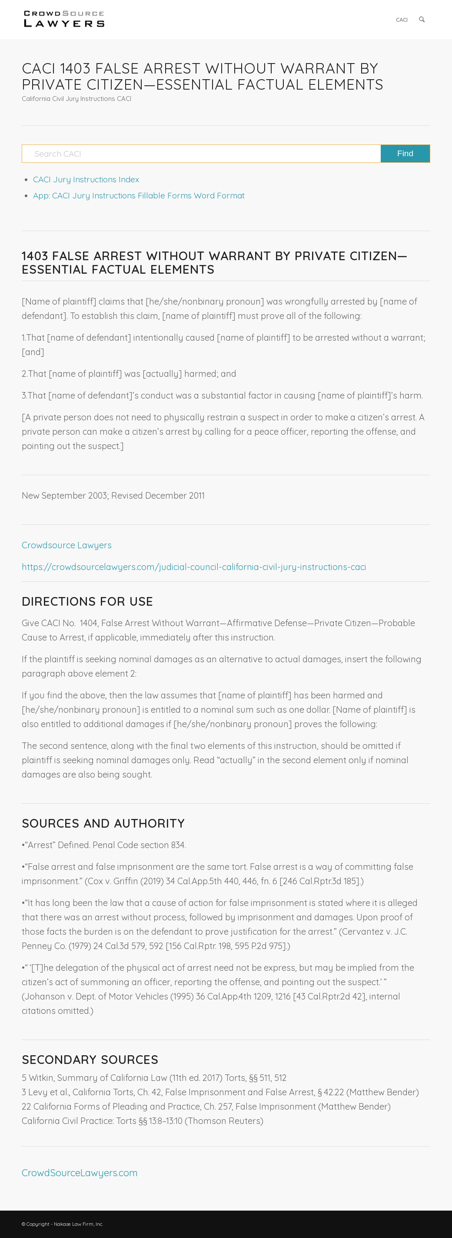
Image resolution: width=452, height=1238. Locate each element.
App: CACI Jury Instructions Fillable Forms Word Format (139, 195)
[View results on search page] (405, 153)
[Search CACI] (226, 153)
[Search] (421, 19)
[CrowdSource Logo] (64, 19)
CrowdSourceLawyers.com (80, 1173)
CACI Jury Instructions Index (86, 179)
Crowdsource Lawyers (67, 545)
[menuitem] (401, 19)
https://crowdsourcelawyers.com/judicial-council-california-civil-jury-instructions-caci (194, 566)
